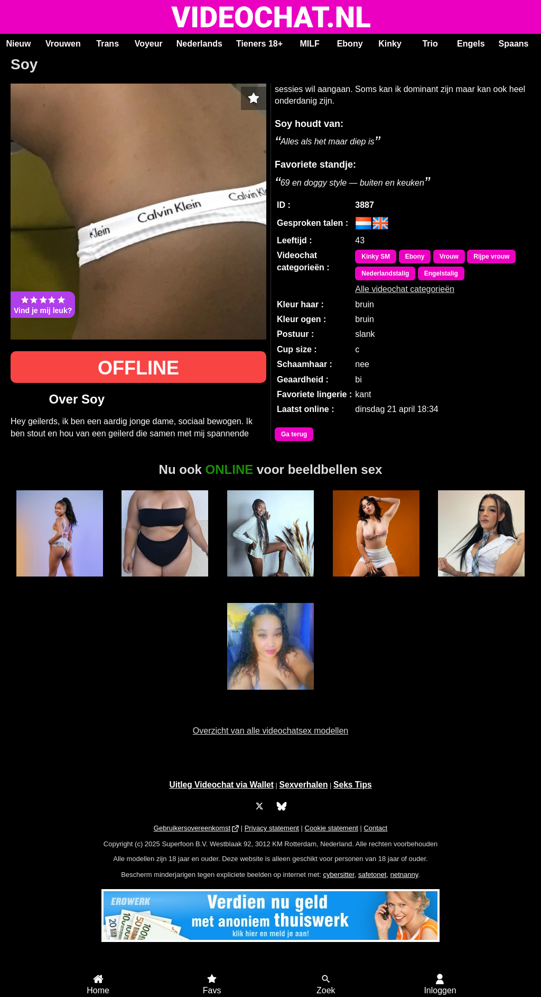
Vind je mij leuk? (43, 305)
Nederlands (199, 43)
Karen (271, 582)
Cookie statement (331, 828)
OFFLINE (138, 368)
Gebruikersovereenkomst (192, 828)
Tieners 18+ (259, 43)
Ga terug (294, 434)
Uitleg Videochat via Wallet (221, 784)
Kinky (390, 43)
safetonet (372, 875)
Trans (107, 43)
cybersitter (338, 875)
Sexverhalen (303, 784)
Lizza (165, 582)
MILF (309, 43)
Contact (375, 828)
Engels (470, 43)
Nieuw (18, 43)
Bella (59, 582)
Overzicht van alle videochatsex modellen (270, 730)
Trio (429, 43)
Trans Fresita (482, 582)
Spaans (514, 43)
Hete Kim (271, 695)
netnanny (404, 875)
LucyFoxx (375, 582)
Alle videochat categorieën (404, 289)
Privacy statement (272, 828)
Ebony (350, 43)
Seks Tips (352, 784)
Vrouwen (63, 43)
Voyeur (149, 43)
